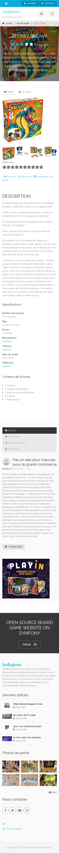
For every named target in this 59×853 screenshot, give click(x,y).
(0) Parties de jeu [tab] (15, 442)
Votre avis (24, 176)
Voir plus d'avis (13, 547)
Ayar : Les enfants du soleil (27, 726)
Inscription (30, 3)
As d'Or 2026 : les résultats (27, 737)
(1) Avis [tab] (10, 430)
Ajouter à (9, 176)
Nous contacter (12, 829)
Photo (9, 92)
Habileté (6, 341)
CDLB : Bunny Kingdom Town (28, 704)
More (52, 792)
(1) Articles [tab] (12, 436)
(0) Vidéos (25, 92)
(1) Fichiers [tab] (12, 449)
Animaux (6, 349)
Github (29, 644)
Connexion (48, 3)
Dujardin (6, 366)
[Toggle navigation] (52, 14)
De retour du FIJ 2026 (24, 715)
